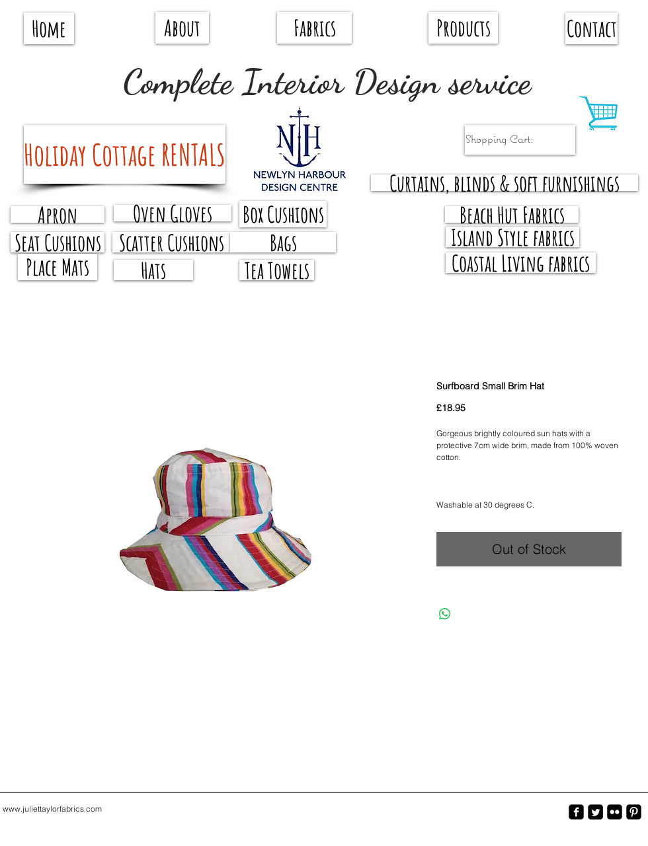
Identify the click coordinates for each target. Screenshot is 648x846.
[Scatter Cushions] (171, 242)
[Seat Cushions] (57, 242)
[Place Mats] (57, 267)
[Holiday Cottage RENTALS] (124, 154)
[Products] (463, 28)
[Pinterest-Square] (633, 812)
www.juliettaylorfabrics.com (52, 809)
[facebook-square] (576, 812)
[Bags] (283, 242)
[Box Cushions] (283, 214)
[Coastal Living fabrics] (521, 262)
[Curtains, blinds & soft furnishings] (504, 182)
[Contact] (591, 28)
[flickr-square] (614, 812)
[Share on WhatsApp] (445, 614)
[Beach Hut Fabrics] (512, 214)
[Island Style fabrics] (512, 237)
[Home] (49, 28)
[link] (512, 138)
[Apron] (57, 214)
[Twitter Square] (595, 812)
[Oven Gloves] (172, 213)
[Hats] (153, 270)
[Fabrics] (314, 28)
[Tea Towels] (276, 270)
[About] (182, 28)
